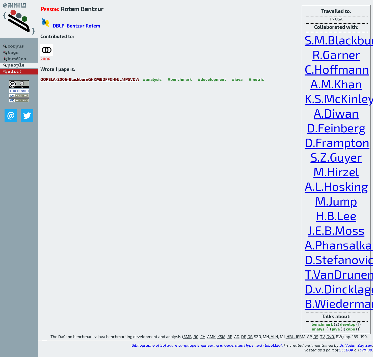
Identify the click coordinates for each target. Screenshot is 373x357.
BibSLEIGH (274, 345)
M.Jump (336, 200)
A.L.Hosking (336, 186)
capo (350, 328)
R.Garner (336, 54)
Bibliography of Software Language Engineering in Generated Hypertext (196, 345)
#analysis (152, 79)
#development (212, 79)
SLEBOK (346, 349)
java (336, 328)
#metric (256, 79)
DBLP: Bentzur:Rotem (76, 26)
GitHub (366, 349)
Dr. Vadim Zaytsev (355, 345)
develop (347, 324)
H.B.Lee (336, 215)
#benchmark (180, 79)
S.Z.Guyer (336, 156)
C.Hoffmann (337, 69)
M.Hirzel (336, 171)
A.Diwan (336, 113)
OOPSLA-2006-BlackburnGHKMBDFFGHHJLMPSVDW (89, 79)
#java (237, 79)
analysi (319, 328)
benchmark (322, 324)
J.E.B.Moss (336, 230)
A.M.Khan (336, 83)
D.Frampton (337, 142)
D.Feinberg (336, 127)
